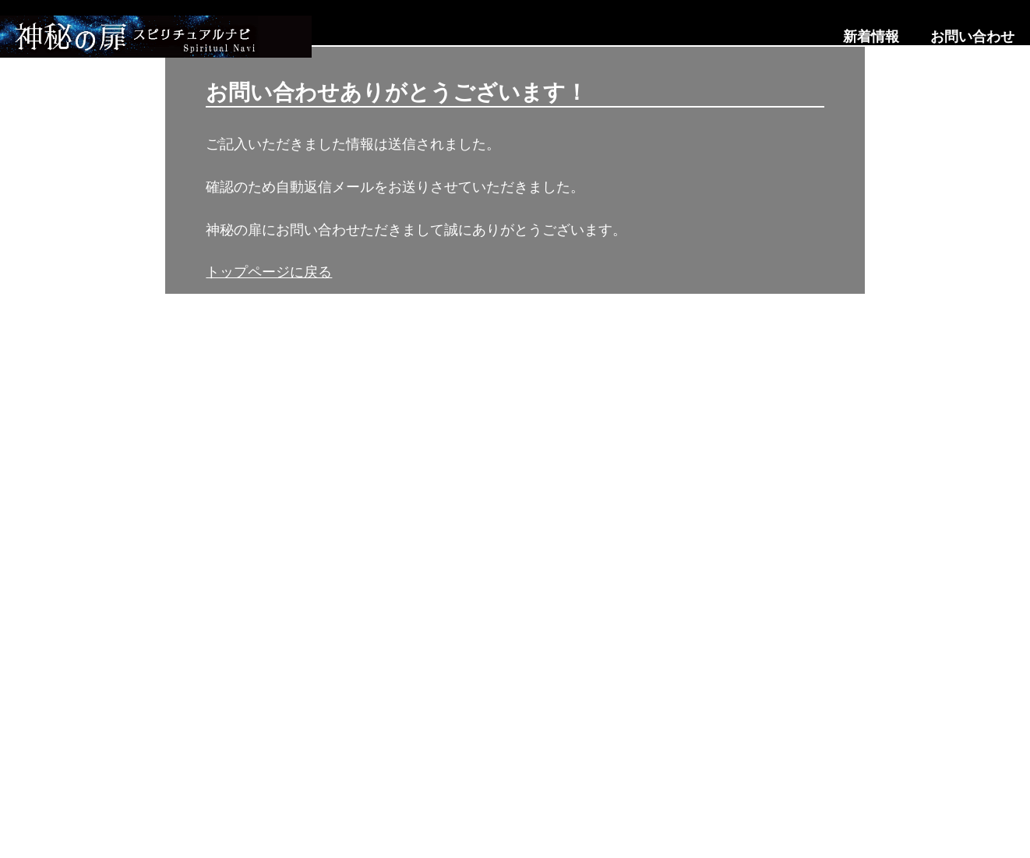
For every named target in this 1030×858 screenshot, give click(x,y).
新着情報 (871, 36)
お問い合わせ (972, 36)
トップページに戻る (269, 272)
